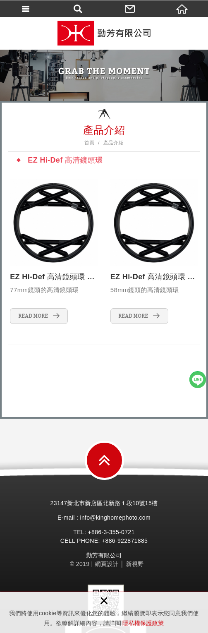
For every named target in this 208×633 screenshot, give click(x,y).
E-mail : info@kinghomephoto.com (104, 517)
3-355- (113, 532)
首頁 (89, 143)
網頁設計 (107, 564)
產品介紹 (113, 143)
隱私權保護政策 (143, 623)
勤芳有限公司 (104, 33)
